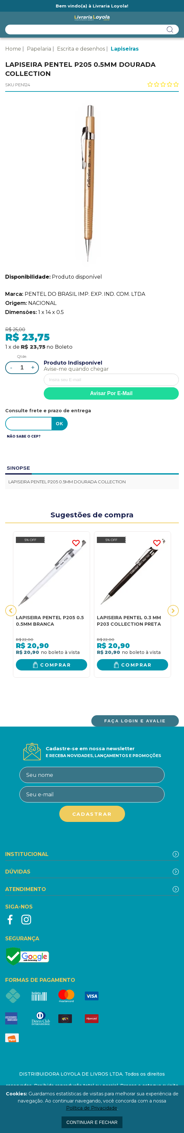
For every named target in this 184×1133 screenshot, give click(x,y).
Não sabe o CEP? (23, 436)
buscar (170, 29)
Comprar (55, 665)
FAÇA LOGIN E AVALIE (135, 720)
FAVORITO (75, 543)
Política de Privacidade (91, 1108)
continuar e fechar (92, 1122)
